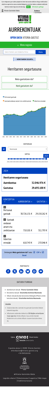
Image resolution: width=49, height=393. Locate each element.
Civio (22, 337)
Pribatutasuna (22, 378)
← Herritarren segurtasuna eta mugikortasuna (25, 59)
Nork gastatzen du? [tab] (24, 85)
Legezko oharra (9, 378)
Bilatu (41, 52)
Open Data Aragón (24, 340)
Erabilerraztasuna (25, 381)
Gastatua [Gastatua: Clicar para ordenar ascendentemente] (41, 201)
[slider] (46, 159)
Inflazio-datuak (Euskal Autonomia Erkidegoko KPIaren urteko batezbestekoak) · (26, 297)
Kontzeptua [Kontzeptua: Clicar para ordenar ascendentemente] (8, 199)
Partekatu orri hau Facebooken (8, 271)
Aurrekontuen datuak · (22, 290)
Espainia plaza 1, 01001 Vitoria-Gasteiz (24, 348)
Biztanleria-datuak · (24, 293)
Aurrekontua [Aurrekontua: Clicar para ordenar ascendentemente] (24, 201)
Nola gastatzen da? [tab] (24, 79)
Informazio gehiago (38, 7)
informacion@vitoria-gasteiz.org (24, 350)
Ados (28, 7)
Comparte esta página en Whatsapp (34, 271)
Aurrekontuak (25, 29)
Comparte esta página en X (14, 271)
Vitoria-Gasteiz (24, 37)
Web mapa (42, 378)
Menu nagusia (26, 45)
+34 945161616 (24, 353)
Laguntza (33, 378)
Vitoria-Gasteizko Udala (12, 10)
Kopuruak (27, 144)
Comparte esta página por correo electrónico (41, 271)
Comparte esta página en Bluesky (28, 271)
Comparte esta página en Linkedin (21, 271)
